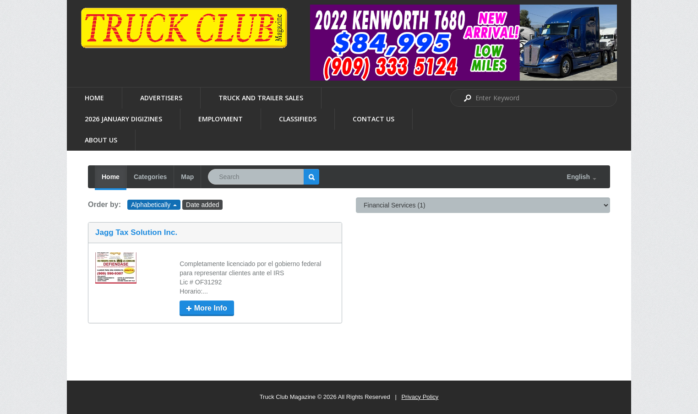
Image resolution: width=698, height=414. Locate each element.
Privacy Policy (419, 396)
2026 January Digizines (123, 118)
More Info (206, 308)
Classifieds (297, 118)
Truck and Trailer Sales (260, 97)
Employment (220, 118)
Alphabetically (154, 204)
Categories (150, 176)
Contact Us (373, 118)
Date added (202, 204)
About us (101, 140)
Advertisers (161, 97)
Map (187, 176)
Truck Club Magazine (288, 396)
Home (94, 97)
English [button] (581, 176)
